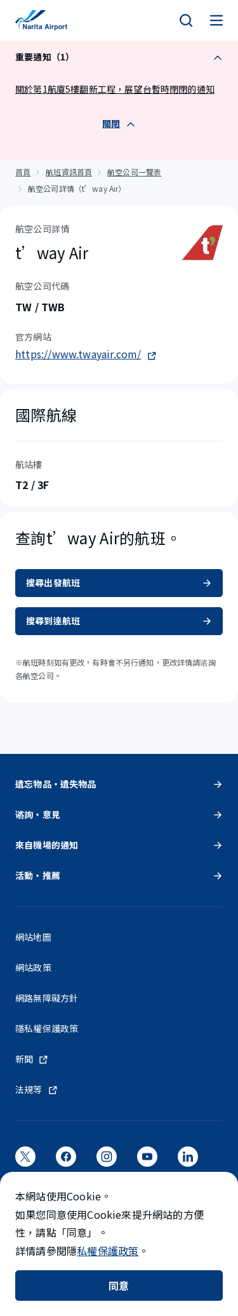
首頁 (22, 171)
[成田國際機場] (41, 20)
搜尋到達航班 (119, 620)
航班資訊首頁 (69, 171)
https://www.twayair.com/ (86, 353)
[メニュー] (216, 20)
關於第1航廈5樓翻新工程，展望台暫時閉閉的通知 (115, 89)
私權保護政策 (107, 1250)
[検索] (186, 20)
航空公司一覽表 (134, 171)
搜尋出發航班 (119, 582)
